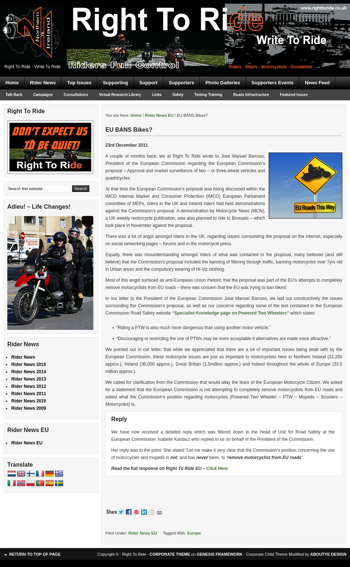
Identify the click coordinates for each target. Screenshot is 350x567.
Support (148, 82)
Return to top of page (35, 554)
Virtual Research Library (120, 95)
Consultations (76, 95)
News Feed (317, 82)
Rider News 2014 (28, 371)
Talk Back (13, 95)
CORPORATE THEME (169, 554)
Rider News (43, 82)
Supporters (181, 82)
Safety (177, 95)
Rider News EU (142, 533)
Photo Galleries (222, 82)
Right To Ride (175, 25)
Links (157, 95)
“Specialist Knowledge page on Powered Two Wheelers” (231, 313)
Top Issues (79, 82)
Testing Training (208, 95)
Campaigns (43, 95)
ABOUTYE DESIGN (328, 554)
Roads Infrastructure (251, 95)
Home (12, 82)
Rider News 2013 (28, 379)
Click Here (217, 468)
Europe (194, 533)
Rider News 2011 (28, 393)
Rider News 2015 (28, 364)
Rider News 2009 (28, 408)
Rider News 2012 (28, 386)
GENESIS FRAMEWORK (219, 554)
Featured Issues (294, 95)
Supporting (115, 82)
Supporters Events (273, 82)
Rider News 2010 (28, 401)
